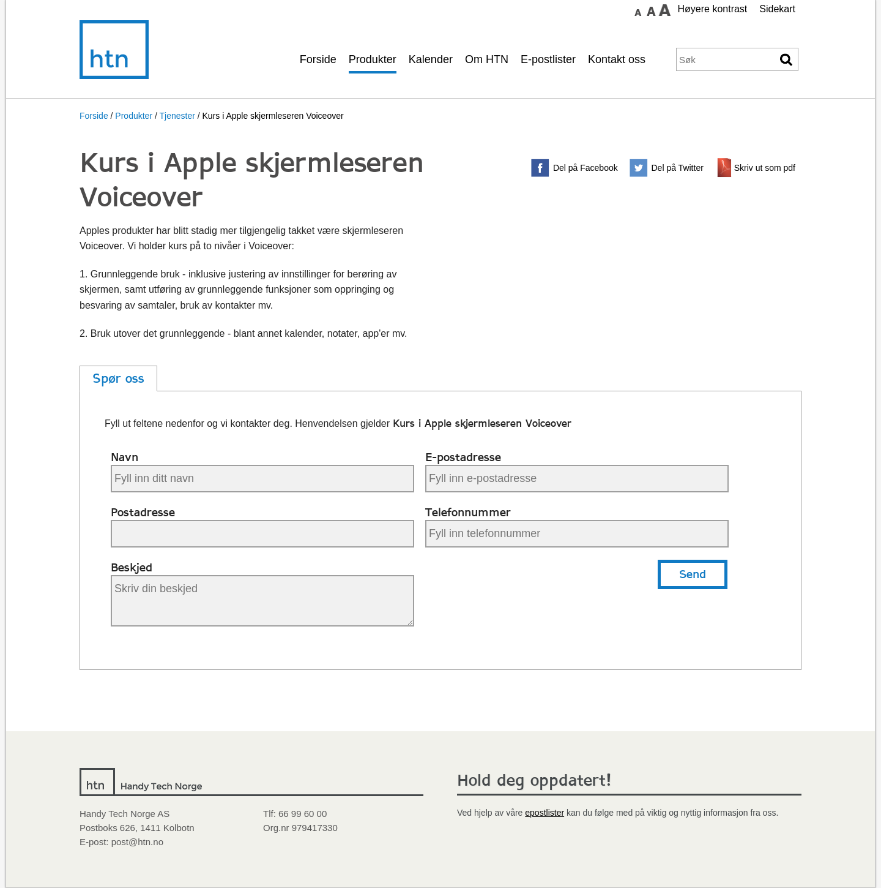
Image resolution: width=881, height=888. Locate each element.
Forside (318, 59)
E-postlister (548, 59)
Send (692, 574)
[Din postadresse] (262, 533)
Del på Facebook (585, 168)
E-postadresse (463, 457)
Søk (786, 59)
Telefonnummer (468, 512)
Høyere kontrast (712, 9)
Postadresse (143, 512)
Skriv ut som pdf (764, 168)
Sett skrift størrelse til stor (664, 10)
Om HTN (486, 59)
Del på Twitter (678, 168)
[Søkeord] (726, 59)
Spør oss (118, 378)
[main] (440, 440)
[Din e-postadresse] (577, 478)
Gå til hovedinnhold (594, 9)
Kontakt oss (616, 59)
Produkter (372, 59)
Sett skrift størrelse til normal (637, 10)
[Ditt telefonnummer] (577, 533)
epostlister (544, 813)
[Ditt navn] (262, 478)
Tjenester (177, 116)
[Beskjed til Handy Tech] (262, 600)
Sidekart (777, 9)
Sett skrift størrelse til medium (651, 10)
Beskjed (131, 567)
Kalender (431, 59)
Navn (124, 457)
